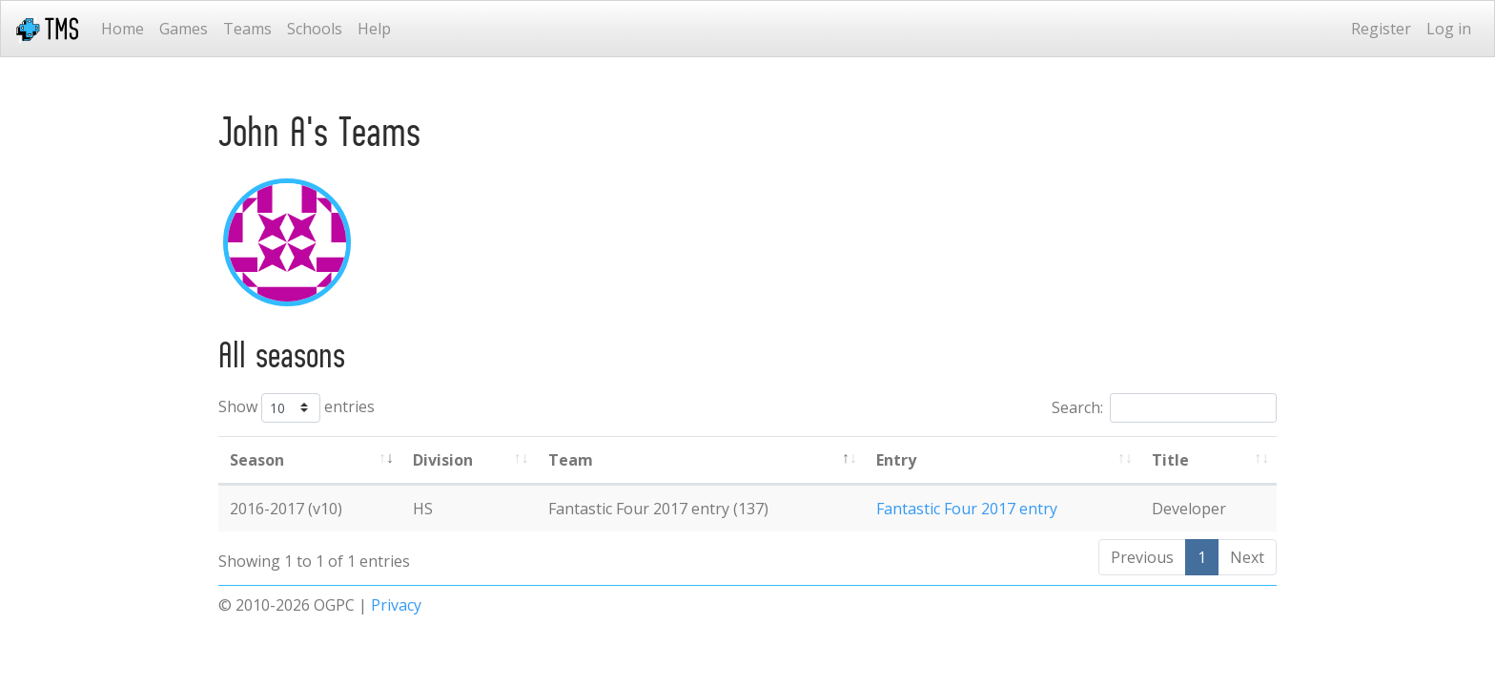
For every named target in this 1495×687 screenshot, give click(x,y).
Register (1381, 28)
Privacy (396, 604)
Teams (247, 28)
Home (122, 28)
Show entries (296, 408)
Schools (314, 28)
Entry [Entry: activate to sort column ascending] (896, 459)
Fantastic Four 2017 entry (966, 508)
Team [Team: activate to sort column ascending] (570, 459)
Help (374, 28)
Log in (1448, 28)
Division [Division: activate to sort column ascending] (443, 459)
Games (183, 28)
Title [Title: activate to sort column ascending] (1170, 459)
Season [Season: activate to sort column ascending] (257, 459)
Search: (1164, 408)
